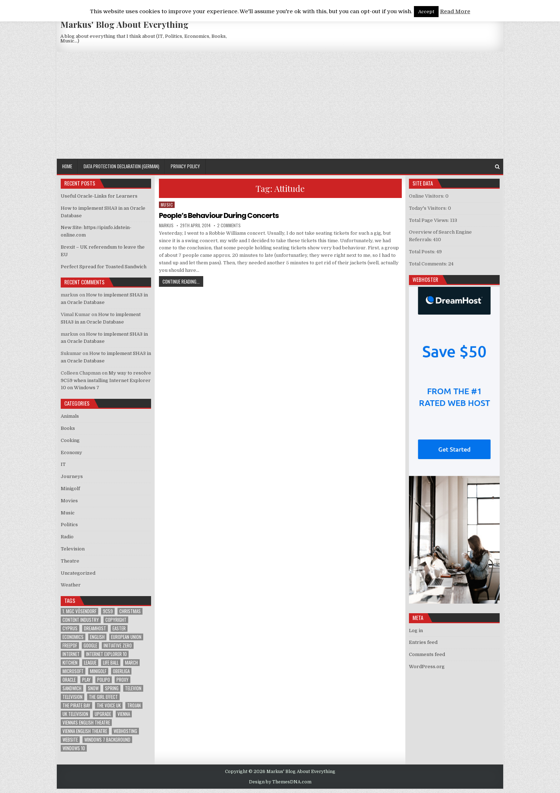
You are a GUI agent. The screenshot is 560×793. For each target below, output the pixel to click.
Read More (455, 11)
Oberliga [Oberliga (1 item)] (121, 671)
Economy (71, 452)
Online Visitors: (427, 196)
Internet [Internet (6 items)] (71, 654)
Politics (69, 524)
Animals (70, 416)
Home (67, 166)
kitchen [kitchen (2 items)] (70, 662)
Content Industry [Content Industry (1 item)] (80, 619)
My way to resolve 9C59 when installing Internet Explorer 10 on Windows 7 (106, 380)
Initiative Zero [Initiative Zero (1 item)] (118, 645)
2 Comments (229, 225)
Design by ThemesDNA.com (280, 781)
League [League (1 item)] (90, 662)
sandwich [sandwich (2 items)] (71, 688)
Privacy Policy (185, 166)
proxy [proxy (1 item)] (122, 679)
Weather (71, 585)
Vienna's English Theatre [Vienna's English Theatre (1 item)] (86, 722)
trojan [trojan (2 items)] (134, 705)
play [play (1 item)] (86, 679)
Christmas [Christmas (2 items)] (130, 611)
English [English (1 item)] (97, 637)
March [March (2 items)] (131, 662)
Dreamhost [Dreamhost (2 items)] (95, 628)
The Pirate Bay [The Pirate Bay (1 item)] (76, 705)
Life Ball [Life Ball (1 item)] (111, 662)
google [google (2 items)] (90, 645)
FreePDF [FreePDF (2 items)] (69, 645)
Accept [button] (426, 11)
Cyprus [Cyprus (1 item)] (70, 628)
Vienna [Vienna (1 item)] (124, 714)
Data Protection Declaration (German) (121, 166)
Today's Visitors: (428, 208)
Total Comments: (428, 263)
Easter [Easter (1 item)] (119, 628)
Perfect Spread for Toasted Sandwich (103, 266)
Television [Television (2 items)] (72, 696)
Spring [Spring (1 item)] (112, 688)
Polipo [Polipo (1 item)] (103, 679)
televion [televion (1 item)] (133, 688)
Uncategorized (78, 573)
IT (63, 464)
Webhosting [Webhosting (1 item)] (125, 731)
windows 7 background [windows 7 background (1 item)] (107, 739)
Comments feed (427, 654)
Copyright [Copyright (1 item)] (115, 619)
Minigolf (70, 488)
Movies (69, 500)
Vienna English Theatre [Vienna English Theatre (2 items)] (84, 731)
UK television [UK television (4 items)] (75, 714)
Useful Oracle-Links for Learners (99, 196)
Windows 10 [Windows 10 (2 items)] (73, 748)
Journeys (72, 476)
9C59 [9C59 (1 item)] (108, 611)
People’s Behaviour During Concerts (219, 215)
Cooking (70, 440)
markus (166, 225)
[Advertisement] (280, 105)
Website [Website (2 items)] (70, 739)
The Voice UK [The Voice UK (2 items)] (109, 705)
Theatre (70, 561)
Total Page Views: (429, 220)
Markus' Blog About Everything (124, 24)
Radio (67, 536)
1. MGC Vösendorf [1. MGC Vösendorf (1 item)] (79, 611)
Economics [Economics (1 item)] (73, 637)
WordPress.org (427, 666)
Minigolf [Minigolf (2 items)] (98, 671)
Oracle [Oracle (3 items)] (69, 679)
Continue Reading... (182, 281)
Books (68, 428)
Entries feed (423, 642)
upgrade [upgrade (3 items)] (103, 714)
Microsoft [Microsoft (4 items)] (73, 671)
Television (73, 548)
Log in (416, 630)
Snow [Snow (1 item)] (93, 688)
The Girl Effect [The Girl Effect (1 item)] (103, 696)
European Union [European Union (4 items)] (126, 637)
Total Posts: (422, 251)
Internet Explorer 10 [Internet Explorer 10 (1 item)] (106, 654)
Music (167, 205)
